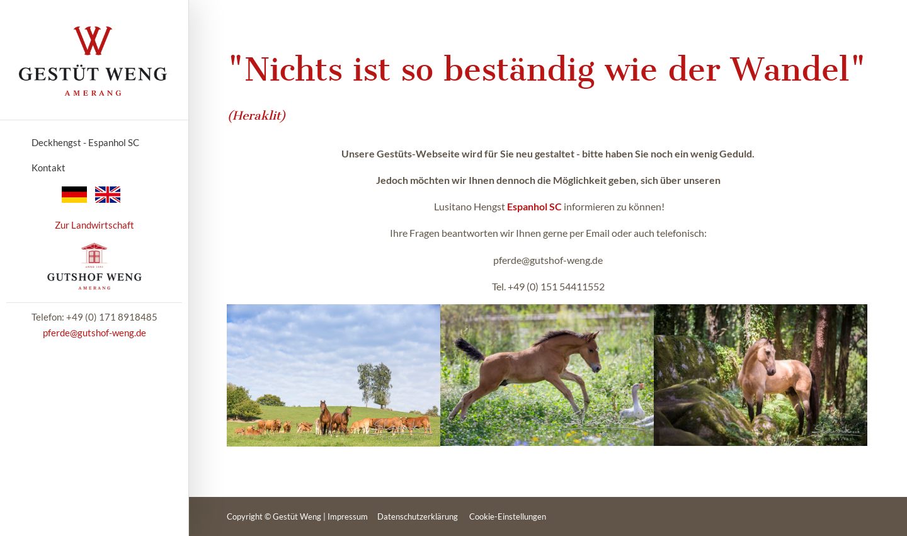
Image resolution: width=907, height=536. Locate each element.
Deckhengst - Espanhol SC (85, 142)
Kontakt (48, 167)
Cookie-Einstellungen (507, 516)
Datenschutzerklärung (417, 516)
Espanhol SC (534, 206)
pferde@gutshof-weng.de (94, 332)
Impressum (348, 516)
